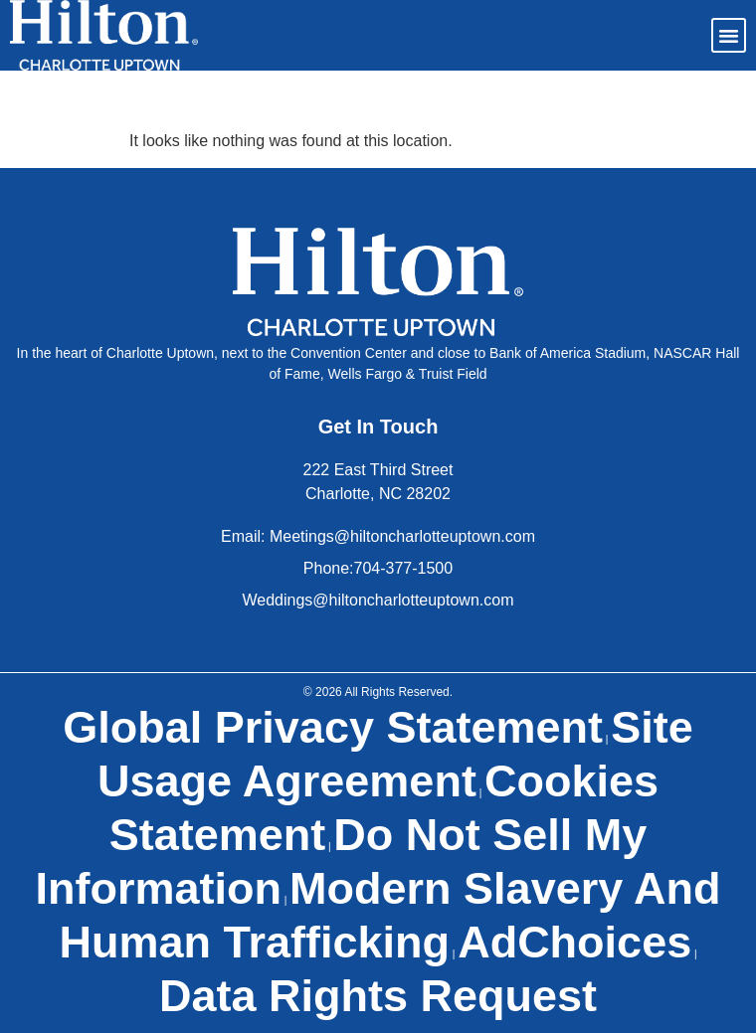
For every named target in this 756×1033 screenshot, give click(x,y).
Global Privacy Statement (333, 727)
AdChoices (574, 942)
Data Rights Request (378, 995)
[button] (729, 36)
